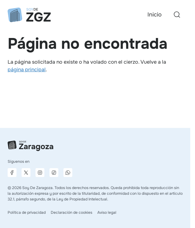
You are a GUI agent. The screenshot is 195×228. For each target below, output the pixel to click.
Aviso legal (106, 212)
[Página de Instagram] (40, 172)
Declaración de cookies (71, 212)
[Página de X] (26, 172)
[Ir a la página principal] (29, 15)
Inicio (154, 14)
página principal (27, 69)
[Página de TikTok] (53, 172)
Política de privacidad (27, 212)
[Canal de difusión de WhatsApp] (67, 172)
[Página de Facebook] (12, 172)
